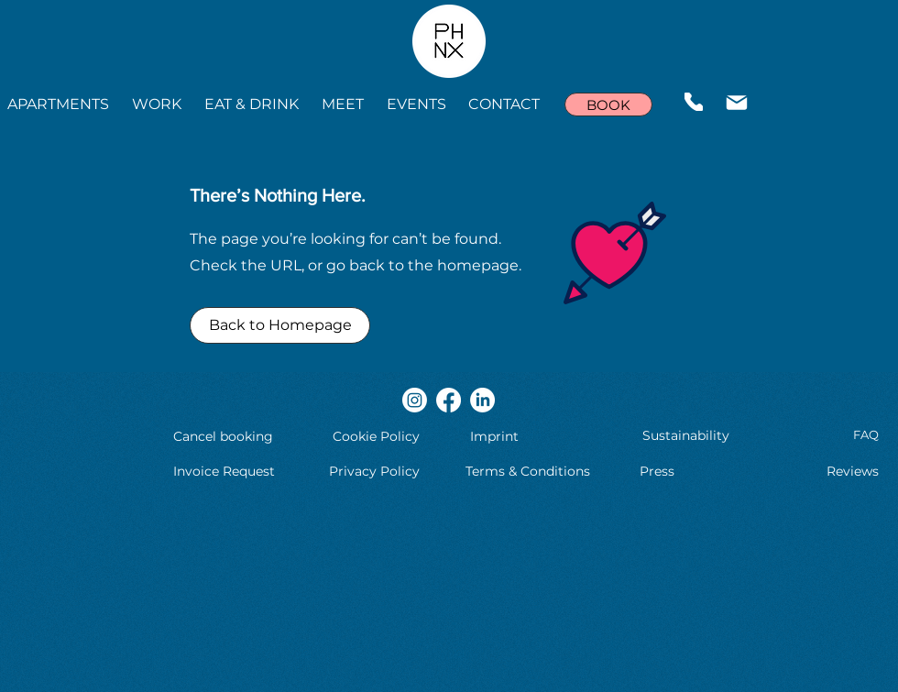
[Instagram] (414, 400)
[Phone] (693, 102)
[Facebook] (448, 400)
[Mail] (736, 102)
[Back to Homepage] (280, 325)
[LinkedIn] (482, 400)
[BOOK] (608, 104)
